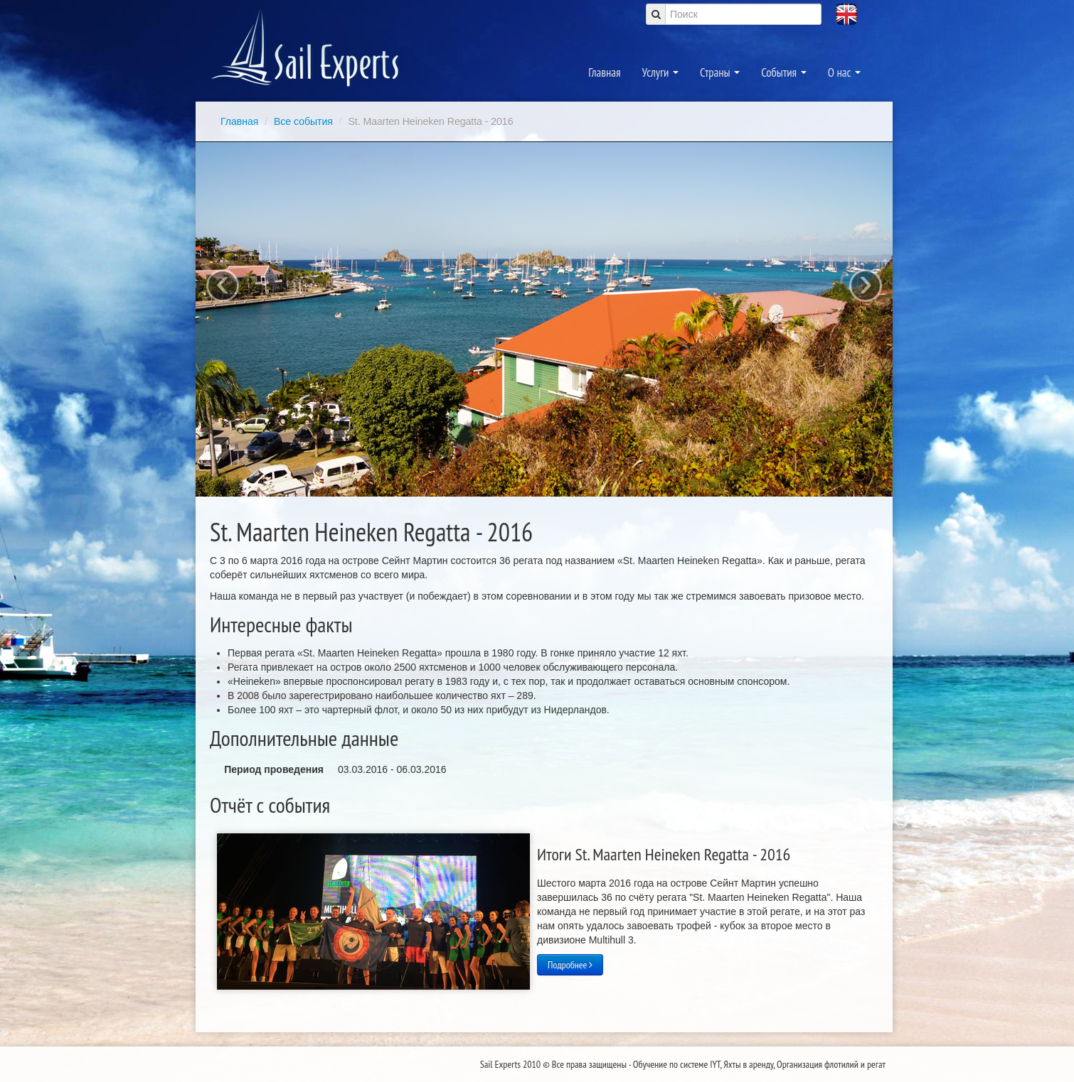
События (784, 72)
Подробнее (570, 964)
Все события (305, 121)
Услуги (660, 72)
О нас (844, 72)
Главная (604, 72)
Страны (720, 72)
